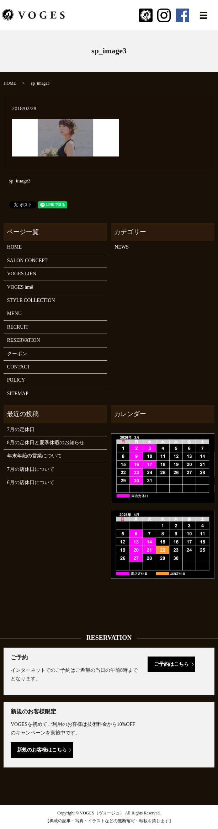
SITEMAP (17, 393)
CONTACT (18, 367)
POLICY (16, 380)
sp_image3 (20, 181)
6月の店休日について (30, 482)
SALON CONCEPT (27, 260)
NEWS (122, 247)
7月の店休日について (30, 469)
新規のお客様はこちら (42, 750)
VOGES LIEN (21, 273)
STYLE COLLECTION (31, 300)
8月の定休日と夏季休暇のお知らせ (45, 442)
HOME (10, 83)
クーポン (17, 353)
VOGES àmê (20, 287)
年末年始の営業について (34, 455)
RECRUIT (17, 327)
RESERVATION (23, 340)
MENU (14, 313)
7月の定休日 (20, 429)
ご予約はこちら (171, 664)
